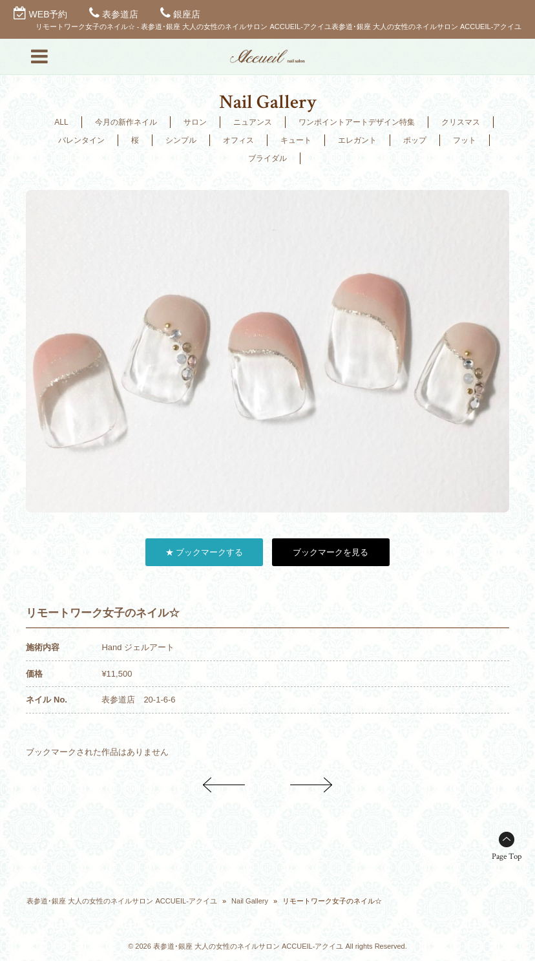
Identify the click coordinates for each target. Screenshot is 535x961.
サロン (195, 122)
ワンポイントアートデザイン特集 (357, 122)
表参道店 (120, 14)
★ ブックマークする (204, 552)
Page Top (506, 856)
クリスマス (460, 122)
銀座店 (186, 14)
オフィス (238, 140)
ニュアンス (252, 122)
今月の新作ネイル (126, 122)
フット (464, 140)
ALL (61, 122)
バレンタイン (81, 140)
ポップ (414, 140)
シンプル (180, 140)
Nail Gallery (249, 901)
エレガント (357, 140)
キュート (295, 140)
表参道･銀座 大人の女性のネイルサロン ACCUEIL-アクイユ (121, 901)
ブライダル (267, 158)
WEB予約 (48, 14)
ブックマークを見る (330, 552)
